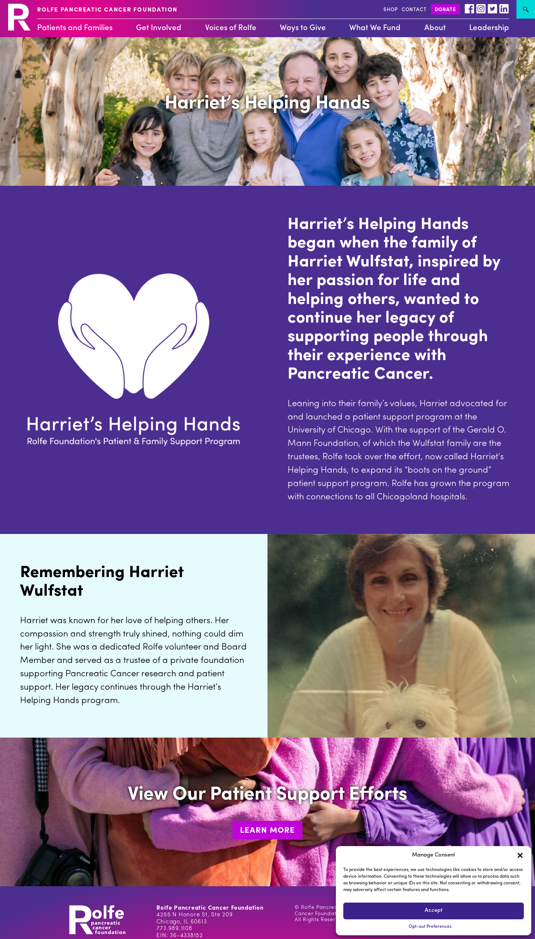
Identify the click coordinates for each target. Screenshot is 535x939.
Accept (433, 910)
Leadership (489, 28)
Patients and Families (75, 28)
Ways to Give (303, 28)
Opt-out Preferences (430, 927)
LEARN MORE (267, 830)
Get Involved (158, 28)
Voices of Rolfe (230, 28)
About (435, 28)
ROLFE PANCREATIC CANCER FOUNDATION (107, 10)
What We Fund (375, 28)
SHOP (390, 9)
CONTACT (414, 9)
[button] (520, 855)
